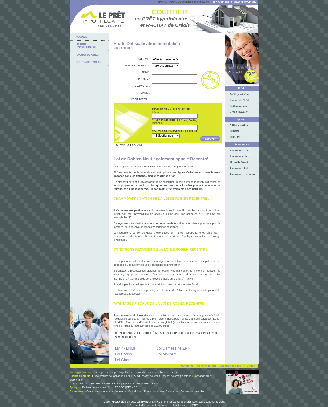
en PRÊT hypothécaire (161, 18)
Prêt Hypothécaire (221, 1)
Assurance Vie (239, 156)
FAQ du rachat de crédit (146, 375)
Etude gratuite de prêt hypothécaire (114, 372)
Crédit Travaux (239, 111)
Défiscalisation (239, 125)
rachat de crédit (88, 54)
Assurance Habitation (243, 174)
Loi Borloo (123, 354)
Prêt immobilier (239, 106)
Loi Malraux (166, 354)
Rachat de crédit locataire (176, 375)
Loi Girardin (125, 360)
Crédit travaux (150, 383)
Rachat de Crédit (240, 100)
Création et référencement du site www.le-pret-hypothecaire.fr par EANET (164, 405)
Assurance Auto (240, 168)
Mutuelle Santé (239, 162)
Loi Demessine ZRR (173, 348)
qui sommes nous (88, 62)
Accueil (81, 36)
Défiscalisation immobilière (97, 387)
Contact (251, 365)
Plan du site (186, 365)
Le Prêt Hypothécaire (86, 46)
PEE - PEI (236, 137)
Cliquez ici (235, 72)
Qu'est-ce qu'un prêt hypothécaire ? (156, 372)
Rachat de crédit (111, 383)
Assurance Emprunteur (99, 391)
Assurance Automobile (165, 391)
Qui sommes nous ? (231, 365)
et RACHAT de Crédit (164, 25)
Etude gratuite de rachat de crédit (111, 375)
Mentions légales (206, 365)
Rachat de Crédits (245, 1)
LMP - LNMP (126, 348)
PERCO (234, 131)
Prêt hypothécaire (89, 383)
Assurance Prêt (239, 150)
